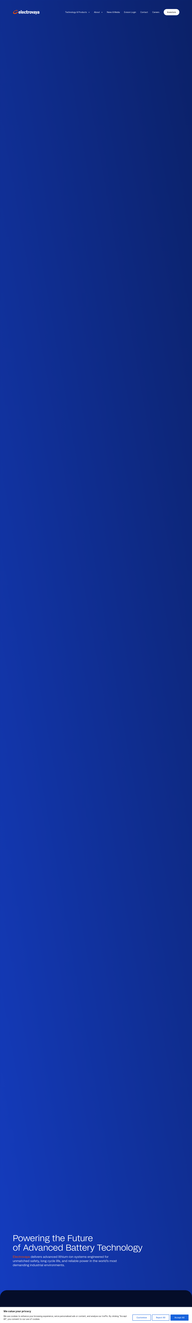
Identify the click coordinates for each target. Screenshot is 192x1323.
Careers (155, 12)
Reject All (160, 1317)
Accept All (180, 1317)
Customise (141, 1317)
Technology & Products (77, 12)
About (98, 12)
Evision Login (130, 12)
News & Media (113, 12)
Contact (144, 12)
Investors (171, 12)
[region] (96, 1315)
